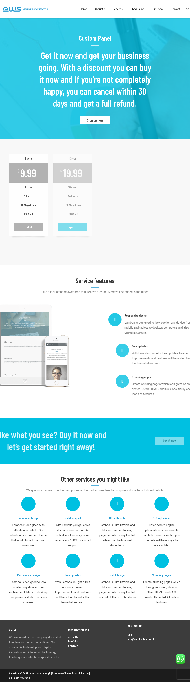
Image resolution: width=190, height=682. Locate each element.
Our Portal (157, 9)
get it (28, 227)
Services (118, 9)
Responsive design (28, 575)
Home (83, 9)
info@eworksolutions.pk (140, 639)
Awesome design (28, 518)
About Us (99, 9)
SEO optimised (161, 518)
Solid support (73, 518)
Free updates (73, 575)
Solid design (117, 575)
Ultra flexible (117, 518)
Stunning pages (161, 575)
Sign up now (95, 120)
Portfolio (73, 641)
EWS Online (137, 9)
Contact (175, 9)
